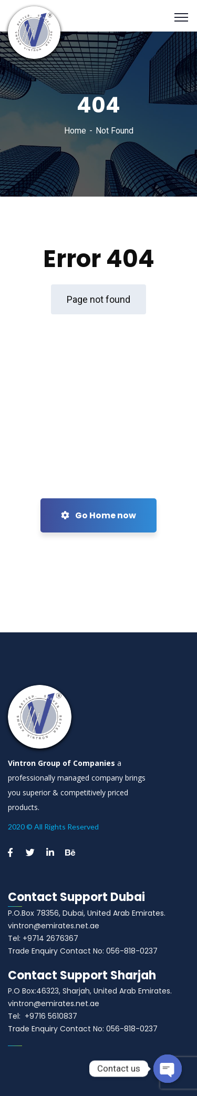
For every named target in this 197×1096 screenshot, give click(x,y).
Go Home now (98, 515)
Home (75, 131)
